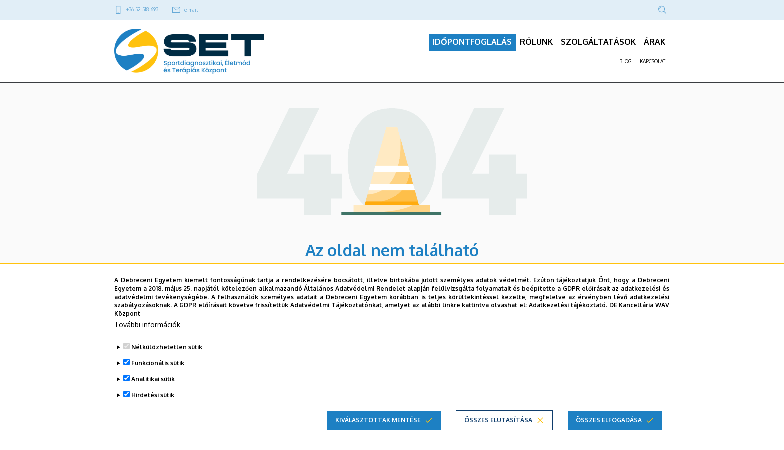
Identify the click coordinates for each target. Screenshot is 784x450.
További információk (147, 324)
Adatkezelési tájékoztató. (568, 305)
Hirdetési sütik (153, 395)
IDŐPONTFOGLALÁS (472, 46)
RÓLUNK (536, 46)
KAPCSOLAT (653, 65)
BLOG (626, 65)
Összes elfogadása (609, 420)
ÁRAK (655, 46)
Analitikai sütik (153, 379)
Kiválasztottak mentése (378, 420)
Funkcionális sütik (158, 363)
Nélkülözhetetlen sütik (167, 347)
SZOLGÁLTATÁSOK (598, 46)
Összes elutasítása (498, 420)
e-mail (191, 10)
